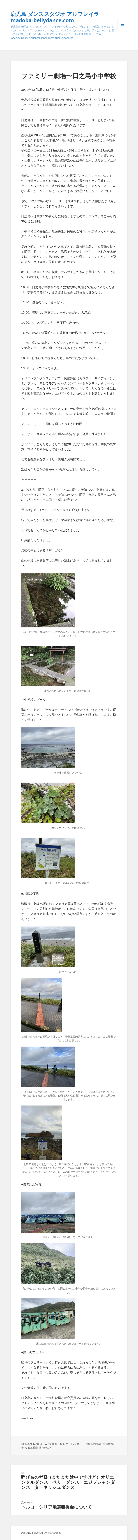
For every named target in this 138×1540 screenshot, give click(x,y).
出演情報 (108, 1443)
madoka (52, 1443)
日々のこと (45, 1447)
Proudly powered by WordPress (41, 1532)
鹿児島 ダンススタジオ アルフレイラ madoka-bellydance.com (55, 17)
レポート (68, 1443)
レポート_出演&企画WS (88, 1443)
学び (23, 1447)
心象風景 (33, 1447)
